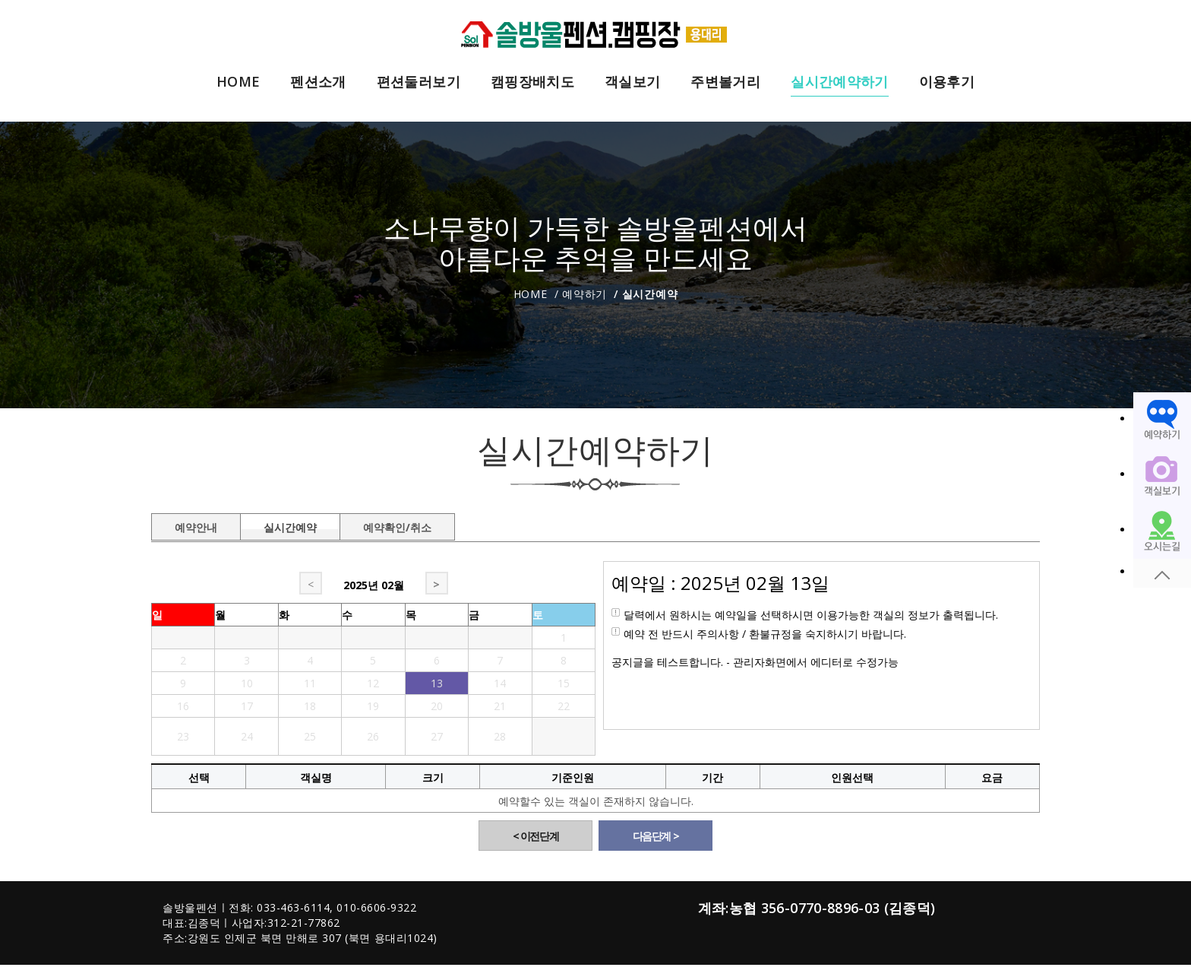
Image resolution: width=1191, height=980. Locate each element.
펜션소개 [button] (318, 82)
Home (530, 294)
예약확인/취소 (397, 524)
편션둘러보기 (418, 82)
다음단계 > (656, 836)
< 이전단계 (536, 836)
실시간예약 (290, 524)
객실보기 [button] (632, 82)
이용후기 (947, 82)
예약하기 (584, 294)
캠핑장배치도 (532, 82)
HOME (238, 82)
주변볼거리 (725, 82)
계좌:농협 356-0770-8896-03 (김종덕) (817, 907)
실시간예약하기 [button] (839, 82)
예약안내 (196, 524)
